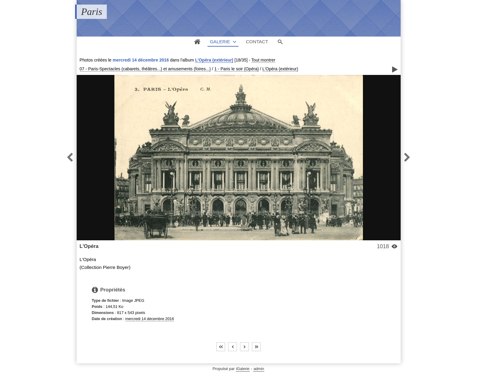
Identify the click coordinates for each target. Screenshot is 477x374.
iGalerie (242, 368)
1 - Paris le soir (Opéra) (236, 68)
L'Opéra (89, 246)
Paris (91, 11)
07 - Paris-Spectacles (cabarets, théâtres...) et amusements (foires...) (145, 68)
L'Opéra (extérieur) (214, 60)
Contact (257, 41)
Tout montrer (263, 60)
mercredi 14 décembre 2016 (149, 318)
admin (258, 368)
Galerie (220, 41)
